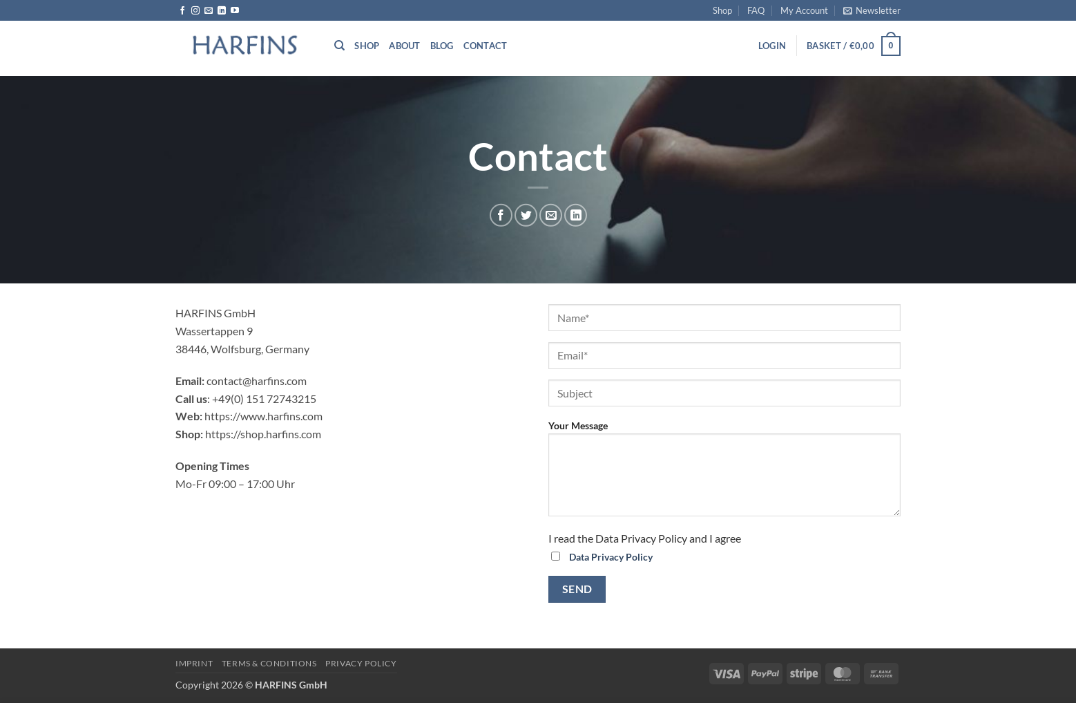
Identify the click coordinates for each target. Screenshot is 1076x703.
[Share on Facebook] (501, 215)
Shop (722, 10)
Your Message (724, 473)
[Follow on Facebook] (182, 11)
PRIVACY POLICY (361, 663)
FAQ (756, 10)
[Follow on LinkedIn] (222, 11)
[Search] (339, 45)
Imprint (194, 663)
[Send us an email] (208, 11)
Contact (485, 45)
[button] (872, 10)
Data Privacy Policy (611, 557)
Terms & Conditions (269, 663)
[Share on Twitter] (526, 215)
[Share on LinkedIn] (575, 215)
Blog (442, 45)
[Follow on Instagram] (195, 11)
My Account (804, 10)
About (404, 45)
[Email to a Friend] (550, 215)
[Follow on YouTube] (235, 11)
